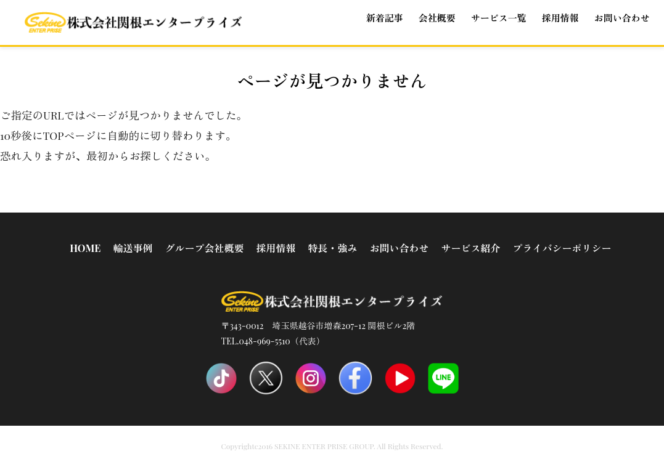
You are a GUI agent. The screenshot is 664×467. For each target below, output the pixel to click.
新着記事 (384, 18)
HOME (85, 248)
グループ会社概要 (204, 248)
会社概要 (437, 18)
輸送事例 (132, 248)
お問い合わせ (622, 18)
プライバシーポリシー (561, 248)
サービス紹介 (470, 248)
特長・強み (332, 248)
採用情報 (275, 248)
